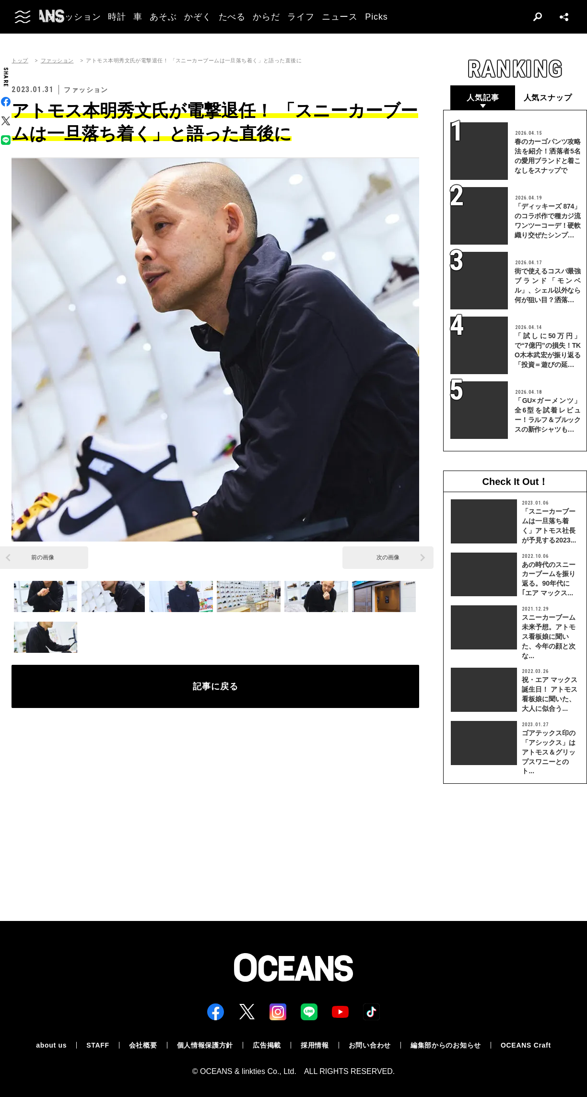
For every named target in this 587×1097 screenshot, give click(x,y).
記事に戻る (215, 686)
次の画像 (387, 557)
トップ (20, 60)
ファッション (57, 60)
